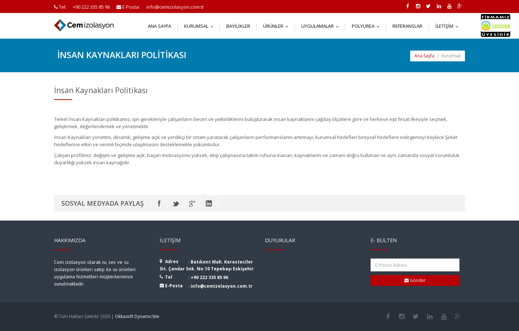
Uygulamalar (321, 26)
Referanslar (407, 26)
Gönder (415, 280)
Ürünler (277, 26)
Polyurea (367, 26)
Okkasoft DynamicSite (137, 316)
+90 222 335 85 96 (209, 277)
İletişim (448, 26)
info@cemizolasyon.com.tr (222, 286)
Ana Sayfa (159, 26)
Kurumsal (200, 26)
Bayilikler (238, 26)
